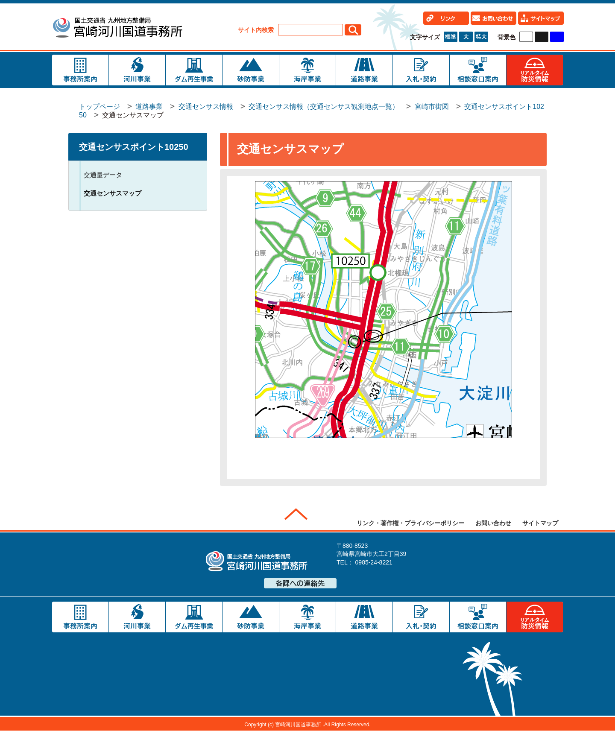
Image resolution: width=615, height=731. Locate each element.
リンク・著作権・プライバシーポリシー (410, 523)
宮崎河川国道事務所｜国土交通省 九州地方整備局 (117, 28)
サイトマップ (540, 523)
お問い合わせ (493, 523)
